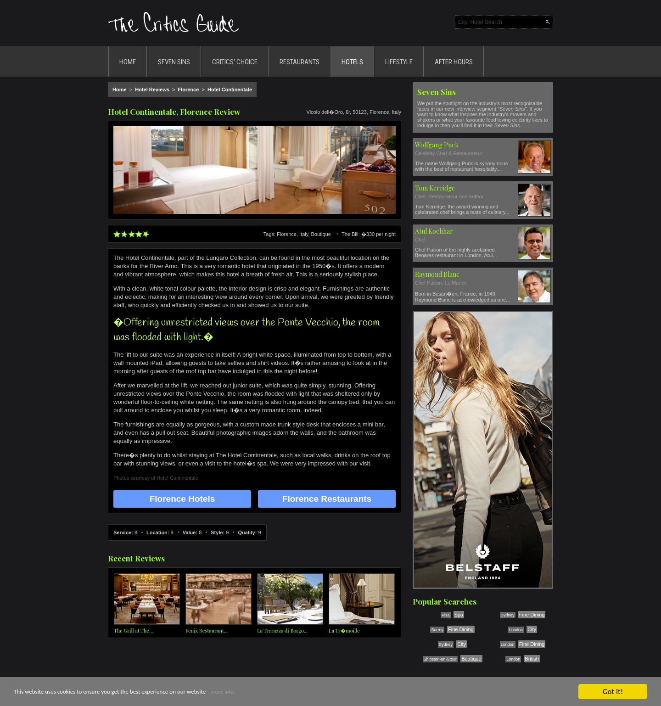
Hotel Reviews (152, 89)
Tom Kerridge (435, 188)
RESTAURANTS (299, 62)
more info (222, 692)
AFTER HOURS (454, 62)
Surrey (437, 630)
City (531, 629)
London (516, 630)
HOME (127, 62)
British (532, 658)
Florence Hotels (182, 499)
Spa (459, 614)
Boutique (471, 658)
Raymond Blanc (437, 274)
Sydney (508, 615)
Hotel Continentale (229, 89)
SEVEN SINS (174, 62)
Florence (188, 89)
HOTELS (352, 62)
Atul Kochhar (434, 231)
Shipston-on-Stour (440, 659)
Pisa (446, 615)
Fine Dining (532, 614)
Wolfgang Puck (437, 144)
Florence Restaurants (326, 499)
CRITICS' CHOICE (235, 62)
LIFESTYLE (399, 62)
